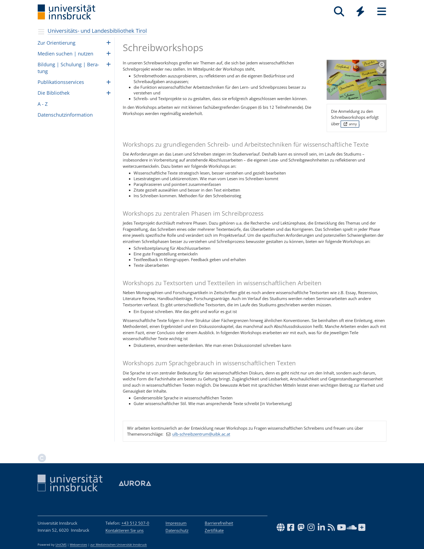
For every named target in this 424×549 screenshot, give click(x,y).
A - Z (43, 104)
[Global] (360, 12)
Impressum (176, 523)
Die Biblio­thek (53, 93)
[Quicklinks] (360, 11)
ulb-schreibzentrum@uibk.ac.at (201, 434)
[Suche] (339, 11)
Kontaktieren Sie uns (124, 530)
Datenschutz (176, 530)
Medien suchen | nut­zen (65, 53)
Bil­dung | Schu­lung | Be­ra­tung (68, 67)
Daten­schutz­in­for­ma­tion (65, 114)
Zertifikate (214, 530)
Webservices (78, 545)
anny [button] (350, 123)
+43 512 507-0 (135, 523)
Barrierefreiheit (219, 523)
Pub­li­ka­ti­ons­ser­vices (61, 82)
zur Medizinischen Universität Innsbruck (118, 545)
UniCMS (61, 545)
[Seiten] (381, 11)
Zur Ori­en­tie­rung (56, 43)
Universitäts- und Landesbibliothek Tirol (97, 30)
